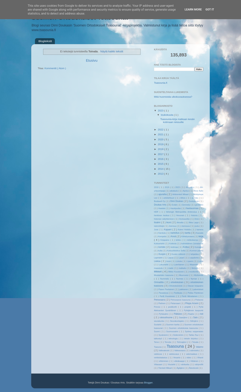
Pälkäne (178, 314)
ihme (197, 219)
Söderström (178, 335)
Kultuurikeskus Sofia (176, 250)
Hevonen (180, 215)
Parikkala (178, 293)
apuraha (162, 194)
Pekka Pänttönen (195, 293)
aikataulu (174, 191)
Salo (196, 317)
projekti (188, 307)
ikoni (169, 222)
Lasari (182, 258)
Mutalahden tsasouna (164, 275)
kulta (160, 250)
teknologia (173, 338)
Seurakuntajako (177, 321)
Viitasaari (158, 364)
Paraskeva (164, 293)
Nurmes (180, 279)
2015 (161, 163)
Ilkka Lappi (194, 222)
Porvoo (158, 307)
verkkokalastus (161, 357)
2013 (161, 173)
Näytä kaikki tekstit (111, 51)
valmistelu (195, 350)
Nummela (165, 279)
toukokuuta (167, 114)
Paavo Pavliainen (166, 289)
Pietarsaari (176, 303)
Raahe (191, 314)
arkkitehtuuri (169, 198)
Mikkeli (158, 271)
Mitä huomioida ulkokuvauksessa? (173, 96)
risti (201, 314)
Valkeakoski (164, 350)
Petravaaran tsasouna (181, 300)
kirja (201, 236)
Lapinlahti (158, 258)
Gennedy (186, 205)
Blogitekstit (45, 41)
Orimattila (159, 282)
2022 (161, 129)
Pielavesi (199, 300)
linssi (168, 261)
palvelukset (198, 289)
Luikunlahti (164, 264)
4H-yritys (190, 187)
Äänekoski (194, 368)
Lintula (179, 261)
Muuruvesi (184, 275)
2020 (161, 139)
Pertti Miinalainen (190, 296)
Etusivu (91, 60)
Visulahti (172, 364)
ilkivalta (180, 222)
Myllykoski (198, 275)
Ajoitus (186, 191)
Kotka (186, 247)
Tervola (168, 342)
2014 (161, 168)
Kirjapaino (165, 240)
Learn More (193, 9)
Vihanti (200, 357)
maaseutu (158, 268)
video (189, 357)
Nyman (194, 279)
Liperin (190, 261)
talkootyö (158, 338)
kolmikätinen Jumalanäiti (192, 243)
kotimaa (175, 247)
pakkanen (184, 289)
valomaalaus (192, 354)
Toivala (195, 342)
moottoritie (194, 272)
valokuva (158, 354)
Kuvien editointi (178, 254)
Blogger (148, 382)
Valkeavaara (180, 350)
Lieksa (157, 261)
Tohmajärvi (182, 342)
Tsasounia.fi (160, 82)
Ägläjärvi (181, 368)
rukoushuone (166, 317)
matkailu (183, 268)
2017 (161, 154)
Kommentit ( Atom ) (55, 68)
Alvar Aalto (198, 191)
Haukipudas (175, 208)
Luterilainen (179, 264)
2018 (161, 149)
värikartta (185, 364)
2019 (161, 144)
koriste (162, 247)
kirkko (179, 240)
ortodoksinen (177, 282)
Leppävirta (194, 258)
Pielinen (162, 303)
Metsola (195, 268)
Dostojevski (194, 201)
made (171, 268)
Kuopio (162, 254)
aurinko (195, 198)
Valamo (199, 347)
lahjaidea (195, 254)
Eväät (175, 205)
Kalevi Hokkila (185, 229)
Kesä (174, 236)
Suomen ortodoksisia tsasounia (184, 328)
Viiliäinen (194, 361)
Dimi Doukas (177, 201)
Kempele (162, 236)
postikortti (173, 307)
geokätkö (199, 205)
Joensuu (173, 226)
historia (195, 215)
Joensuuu (185, 226)
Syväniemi (164, 335)
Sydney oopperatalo (194, 331)
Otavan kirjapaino (195, 286)
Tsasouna (176, 346)
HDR (157, 212)
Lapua (171, 258)
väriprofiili (199, 364)
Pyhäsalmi (164, 314)
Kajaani (168, 229)
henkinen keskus (162, 215)
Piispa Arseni (192, 303)
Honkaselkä (184, 219)
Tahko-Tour (194, 335)
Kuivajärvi (199, 247)
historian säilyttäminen (164, 219)
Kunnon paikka (196, 250)
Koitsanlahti (159, 243)
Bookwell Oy (160, 201)
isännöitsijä (159, 226)
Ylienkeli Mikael (165, 368)
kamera (200, 229)
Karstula (162, 233)
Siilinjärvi (194, 321)
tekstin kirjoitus (191, 338)
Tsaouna (158, 347)
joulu (197, 226)
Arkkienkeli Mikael (180, 194)
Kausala (199, 233)
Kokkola (173, 243)
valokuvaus (174, 354)
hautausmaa (192, 208)
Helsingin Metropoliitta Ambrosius (182, 212)
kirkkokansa (193, 240)
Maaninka (194, 264)
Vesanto (177, 357)
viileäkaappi (179, 361)
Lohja (200, 261)
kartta (188, 233)
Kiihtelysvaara (187, 236)
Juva (156, 229)
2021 (161, 134)
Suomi (157, 331)
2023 (161, 110)
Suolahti (158, 324)
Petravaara (160, 299)
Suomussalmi (172, 331)
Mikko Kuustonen (176, 272)
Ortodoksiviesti (176, 286)
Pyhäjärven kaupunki (193, 310)
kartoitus (175, 233)
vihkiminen (164, 361)
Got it (209, 9)
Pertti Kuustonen (168, 296)
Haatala (162, 208)
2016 (161, 159)
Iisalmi (157, 222)
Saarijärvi (183, 317)
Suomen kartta (173, 324)
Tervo (157, 342)
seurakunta (159, 321)
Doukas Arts (160, 204)
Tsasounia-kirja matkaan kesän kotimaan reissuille (177, 121)
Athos (183, 198)
